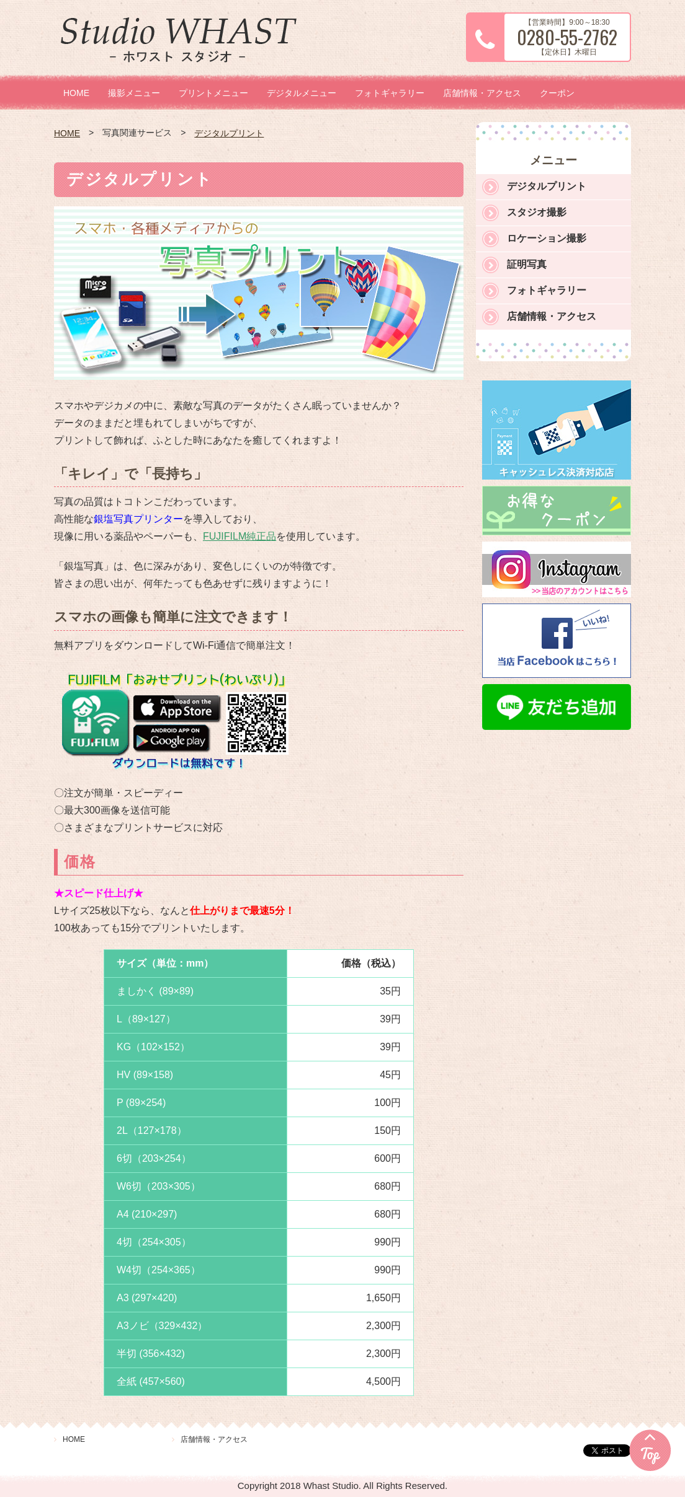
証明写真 (527, 264)
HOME (76, 93)
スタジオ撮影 (536, 212)
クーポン (557, 93)
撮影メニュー (134, 93)
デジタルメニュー (301, 93)
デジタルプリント (229, 133)
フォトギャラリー (389, 93)
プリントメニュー (213, 93)
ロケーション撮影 (546, 238)
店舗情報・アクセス (482, 93)
